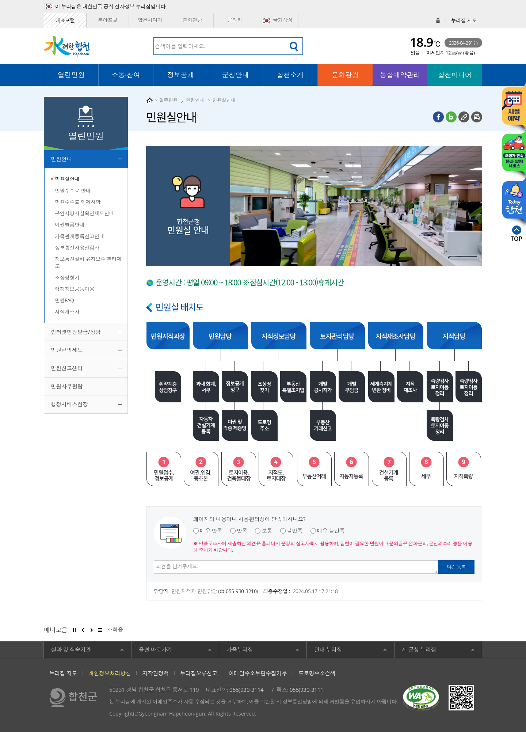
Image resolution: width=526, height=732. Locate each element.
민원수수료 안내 (73, 190)
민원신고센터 (67, 368)
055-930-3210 (241, 591)
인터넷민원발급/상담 (75, 331)
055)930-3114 (246, 689)
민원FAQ (64, 300)
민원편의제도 (67, 349)
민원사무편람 (67, 386)
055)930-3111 (307, 689)
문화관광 (192, 19)
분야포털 (107, 19)
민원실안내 (67, 178)
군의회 (234, 19)
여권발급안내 (69, 224)
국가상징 (277, 20)
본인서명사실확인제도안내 (84, 213)
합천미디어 (150, 19)
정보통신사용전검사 (77, 247)
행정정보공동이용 (74, 288)
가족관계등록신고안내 (79, 236)
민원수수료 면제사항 (77, 201)
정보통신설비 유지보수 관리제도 (88, 262)
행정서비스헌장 (69, 404)
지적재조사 (67, 311)
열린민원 (168, 100)
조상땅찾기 (67, 277)
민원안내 (61, 159)
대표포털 (65, 20)
